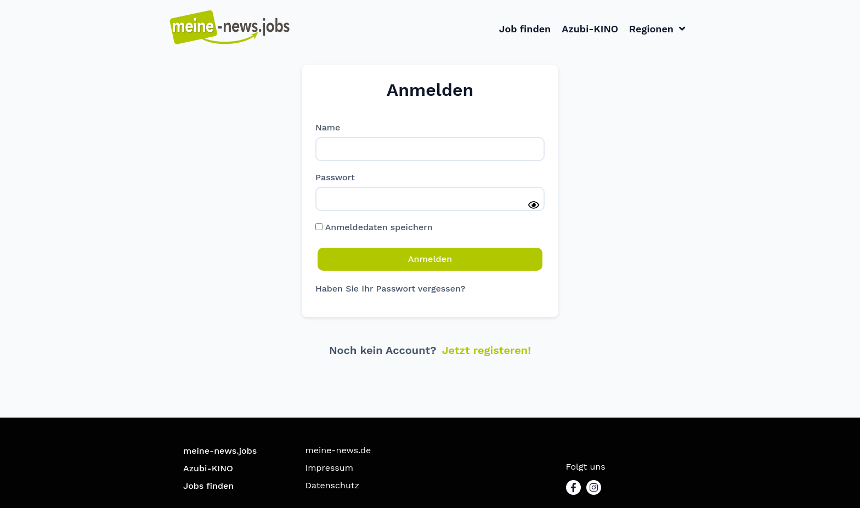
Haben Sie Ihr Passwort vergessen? (390, 288)
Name (327, 127)
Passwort (335, 177)
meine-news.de (338, 449)
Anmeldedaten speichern (374, 227)
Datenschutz (332, 485)
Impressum (329, 467)
